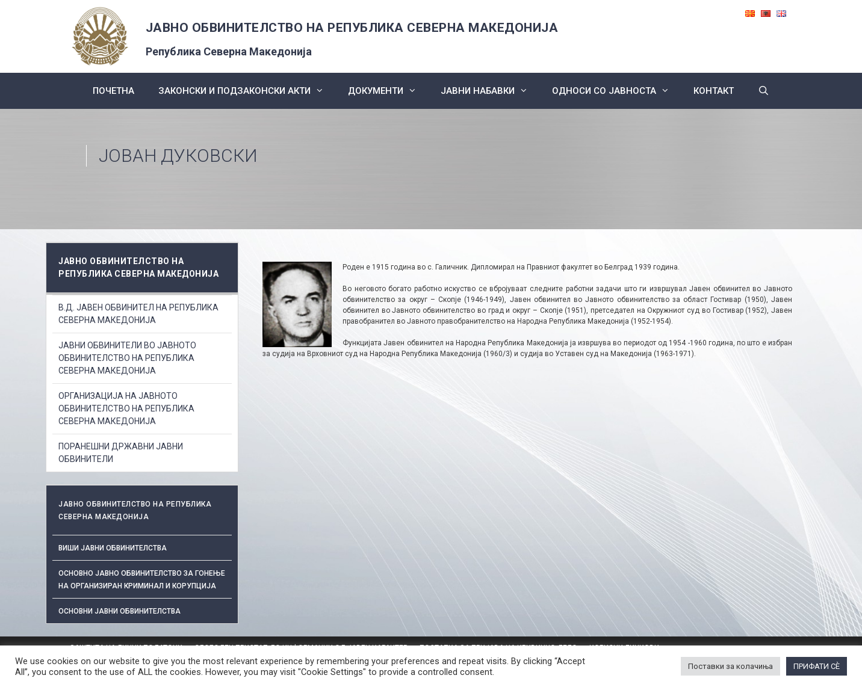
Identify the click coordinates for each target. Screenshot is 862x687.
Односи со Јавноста (616, 91)
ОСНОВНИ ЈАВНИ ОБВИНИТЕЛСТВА (119, 611)
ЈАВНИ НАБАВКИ (490, 91)
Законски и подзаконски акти (247, 91)
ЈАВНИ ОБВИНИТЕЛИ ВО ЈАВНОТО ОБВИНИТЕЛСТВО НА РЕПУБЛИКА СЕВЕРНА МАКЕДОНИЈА (127, 357)
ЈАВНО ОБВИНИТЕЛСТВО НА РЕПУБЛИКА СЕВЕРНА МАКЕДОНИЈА (352, 27)
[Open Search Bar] (763, 91)
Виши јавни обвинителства (112, 548)
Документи (388, 91)
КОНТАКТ (713, 90)
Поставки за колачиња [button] (730, 666)
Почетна (113, 90)
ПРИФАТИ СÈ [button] (816, 666)
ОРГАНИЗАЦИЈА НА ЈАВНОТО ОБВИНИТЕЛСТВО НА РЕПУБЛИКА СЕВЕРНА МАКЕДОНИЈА (126, 408)
